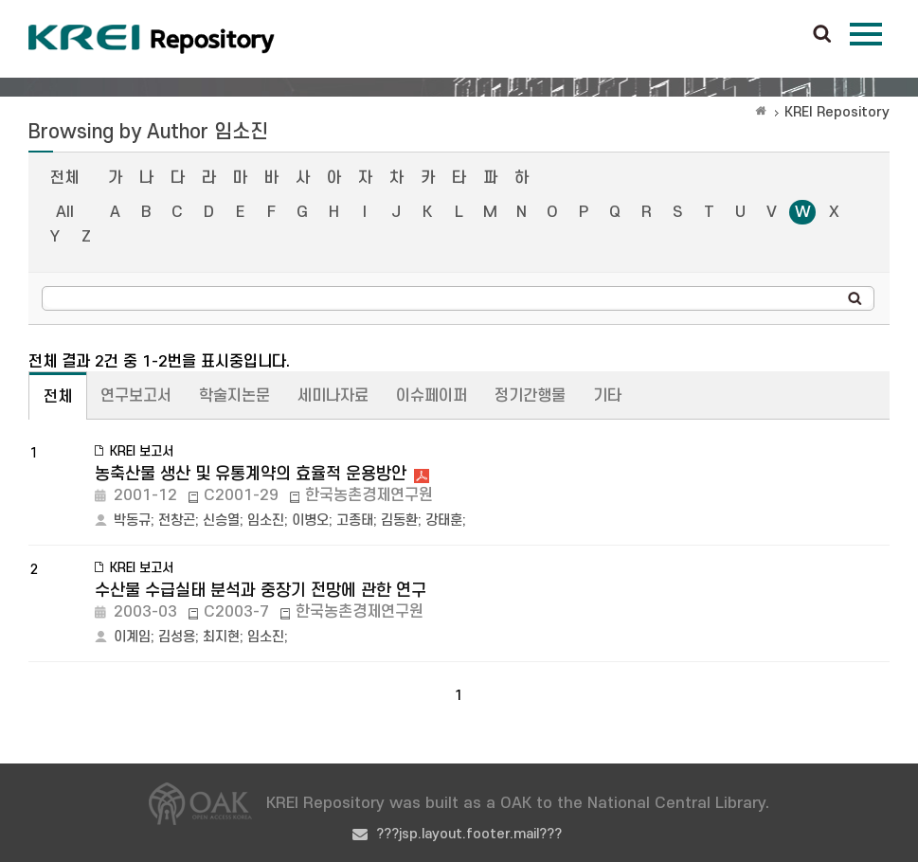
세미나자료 (333, 395)
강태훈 (443, 520)
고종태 (354, 520)
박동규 (132, 520)
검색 (822, 35)
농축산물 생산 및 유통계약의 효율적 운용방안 (250, 474)
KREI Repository (837, 112)
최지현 (221, 637)
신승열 (221, 520)
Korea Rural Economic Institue (151, 39)
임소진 (265, 520)
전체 (64, 178)
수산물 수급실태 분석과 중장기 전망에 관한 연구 (260, 591)
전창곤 (176, 520)
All (65, 212)
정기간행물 (530, 395)
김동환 (399, 520)
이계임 (132, 637)
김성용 (176, 637)
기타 (607, 395)
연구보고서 (135, 395)
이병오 (310, 520)
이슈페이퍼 (431, 395)
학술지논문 (234, 395)
